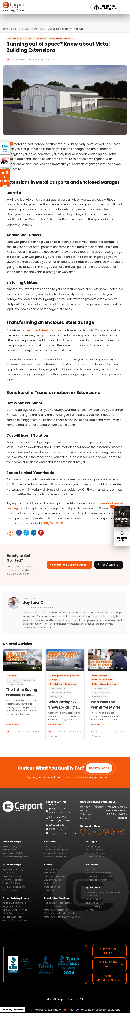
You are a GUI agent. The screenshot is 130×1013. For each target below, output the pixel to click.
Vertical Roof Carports (56, 856)
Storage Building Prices (14, 920)
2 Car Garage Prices (13, 913)
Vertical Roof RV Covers (98, 879)
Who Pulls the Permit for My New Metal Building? (107, 707)
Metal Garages (94, 846)
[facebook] (83, 832)
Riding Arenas (9, 849)
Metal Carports (52, 846)
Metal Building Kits (11, 846)
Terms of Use (93, 902)
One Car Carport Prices (14, 909)
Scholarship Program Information (103, 892)
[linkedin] (91, 832)
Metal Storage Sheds (55, 876)
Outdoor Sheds (52, 886)
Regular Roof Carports (56, 849)
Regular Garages (95, 849)
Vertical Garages (95, 856)
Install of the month (102, 679)
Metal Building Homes (55, 909)
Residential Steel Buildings (58, 902)
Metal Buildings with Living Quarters (62, 916)
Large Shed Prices (12, 906)
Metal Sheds (50, 869)
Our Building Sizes (111, 964)
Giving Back (92, 895)
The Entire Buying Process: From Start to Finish (21, 695)
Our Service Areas (111, 951)
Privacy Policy (93, 906)
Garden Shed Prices (13, 916)
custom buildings (15, 684)
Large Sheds (50, 890)
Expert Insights (93, 899)
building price (56, 696)
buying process (13, 680)
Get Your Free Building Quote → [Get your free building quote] (69, 564)
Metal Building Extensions (31, 28)
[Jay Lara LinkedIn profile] (42, 602)
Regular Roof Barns (12, 876)
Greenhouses (9, 890)
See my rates (99, 768)
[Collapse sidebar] (112, 506)
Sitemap (90, 909)
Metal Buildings (99, 675)
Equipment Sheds (53, 879)
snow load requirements (60, 692)
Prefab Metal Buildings (61, 38)
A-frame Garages (95, 853)
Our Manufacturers (110, 978)
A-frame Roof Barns (12, 879)
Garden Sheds (51, 883)
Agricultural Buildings (13, 869)
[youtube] (113, 832)
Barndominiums (52, 906)
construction (29, 680)
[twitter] (106, 832)
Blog (13, 28)
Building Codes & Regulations (64, 675)
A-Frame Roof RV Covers (99, 876)
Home (5, 28)
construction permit (100, 692)
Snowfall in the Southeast (63, 684)
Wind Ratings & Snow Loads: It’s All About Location (64, 707)
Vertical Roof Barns (12, 883)
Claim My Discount (12, 1009)
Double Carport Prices (14, 902)
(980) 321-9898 (52, 523)
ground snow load (57, 688)
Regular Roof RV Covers (98, 872)
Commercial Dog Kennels (16, 856)
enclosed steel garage (42, 330)
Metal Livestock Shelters (15, 886)
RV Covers (91, 869)
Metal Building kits (100, 688)
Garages (41, 38)
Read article (14, 724)
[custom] (98, 832)
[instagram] (121, 832)
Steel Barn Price (99, 696)
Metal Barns (8, 872)
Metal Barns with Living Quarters (60, 913)
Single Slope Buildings (14, 853)
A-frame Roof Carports (56, 853)
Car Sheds (49, 872)
